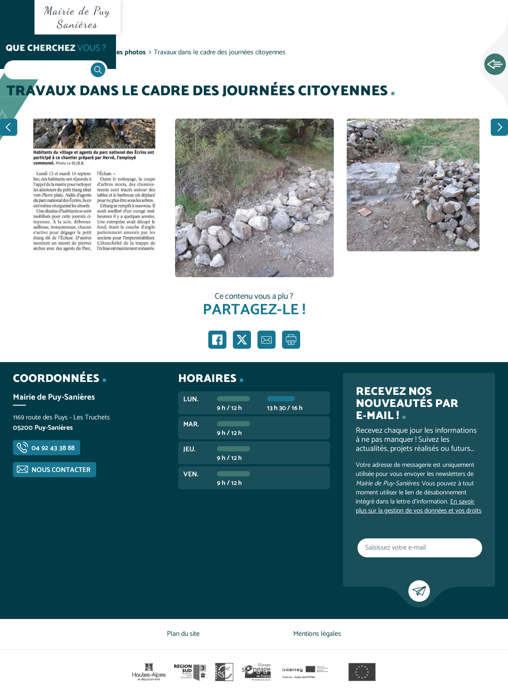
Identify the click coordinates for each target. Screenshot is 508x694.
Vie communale (67, 52)
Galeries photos (122, 52)
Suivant (499, 127)
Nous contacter (61, 470)
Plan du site (183, 634)
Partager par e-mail (266, 340)
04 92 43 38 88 (53, 448)
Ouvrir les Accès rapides (495, 65)
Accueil (24, 52)
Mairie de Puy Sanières (77, 17)
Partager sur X (242, 340)
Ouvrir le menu (17, 17)
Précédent (8, 127)
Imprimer (291, 340)
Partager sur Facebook (217, 340)
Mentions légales (317, 634)
